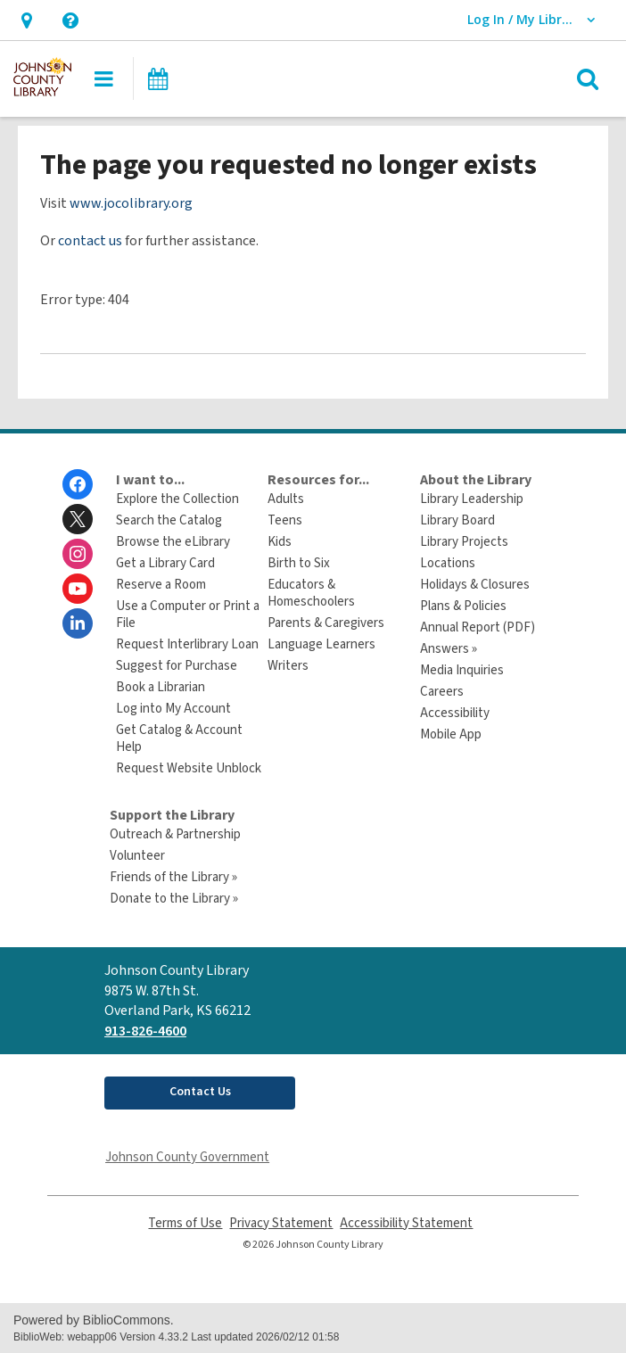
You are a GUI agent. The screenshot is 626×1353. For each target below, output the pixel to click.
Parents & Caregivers (326, 623)
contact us (90, 241)
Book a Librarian (160, 687)
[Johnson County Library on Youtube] (77, 588)
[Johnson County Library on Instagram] (77, 554)
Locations (447, 563)
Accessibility (455, 713)
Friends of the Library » (173, 877)
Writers (288, 665)
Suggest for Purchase (176, 665)
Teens (285, 520)
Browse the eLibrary (173, 541)
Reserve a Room (161, 584)
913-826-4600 (145, 1031)
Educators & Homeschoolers (311, 593)
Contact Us (200, 1092)
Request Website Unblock (188, 768)
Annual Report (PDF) (477, 627)
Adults (286, 499)
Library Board (457, 520)
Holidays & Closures (475, 584)
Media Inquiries (462, 670)
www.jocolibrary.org (131, 203)
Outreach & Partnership (175, 834)
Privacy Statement (281, 1223)
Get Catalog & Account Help (179, 738)
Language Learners (321, 644)
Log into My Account (173, 708)
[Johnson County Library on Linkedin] (77, 623)
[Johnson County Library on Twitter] (77, 519)
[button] (26, 20)
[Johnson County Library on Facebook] (77, 484)
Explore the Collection (177, 499)
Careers (442, 691)
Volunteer (137, 855)
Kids (280, 541)
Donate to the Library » (174, 898)
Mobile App (451, 734)
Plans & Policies (463, 606)
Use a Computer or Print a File (187, 614)
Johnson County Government (187, 1157)
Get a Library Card (165, 563)
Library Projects (464, 541)
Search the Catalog (169, 520)
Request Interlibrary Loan (187, 644)
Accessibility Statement (406, 1223)
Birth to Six (299, 563)
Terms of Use (185, 1223)
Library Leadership (471, 499)
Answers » (448, 648)
